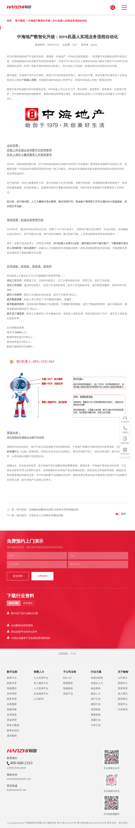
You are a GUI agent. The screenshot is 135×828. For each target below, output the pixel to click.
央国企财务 (97, 678)
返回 (120, 514)
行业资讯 (123, 709)
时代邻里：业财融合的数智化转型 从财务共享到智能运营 (48, 509)
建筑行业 (96, 704)
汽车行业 (96, 725)
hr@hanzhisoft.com (16, 790)
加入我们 (123, 693)
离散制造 (96, 714)
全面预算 (12, 704)
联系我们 (123, 699)
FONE (73, 653)
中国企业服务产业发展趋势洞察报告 (28, 637)
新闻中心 (123, 683)
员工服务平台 (41, 683)
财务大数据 (13, 725)
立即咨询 (42, 576)
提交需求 (18, 576)
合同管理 (12, 693)
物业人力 (96, 693)
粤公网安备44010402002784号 (92, 823)
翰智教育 (68, 683)
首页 (9, 20)
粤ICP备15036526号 (66, 823)
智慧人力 (39, 671)
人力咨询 (38, 699)
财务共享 (12, 683)
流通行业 (96, 720)
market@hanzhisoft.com (19, 779)
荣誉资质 (123, 688)
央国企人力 (97, 683)
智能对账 (12, 709)
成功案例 (12, 735)
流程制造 (96, 709)
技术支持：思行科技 (117, 823)
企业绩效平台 (41, 693)
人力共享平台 (41, 678)
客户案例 (20, 20)
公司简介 (123, 678)
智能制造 (68, 688)
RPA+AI (67, 678)
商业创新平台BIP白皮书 (22, 631)
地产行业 (96, 699)
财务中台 (12, 678)
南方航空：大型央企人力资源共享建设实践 (40, 515)
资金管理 (12, 720)
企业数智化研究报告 (20, 625)
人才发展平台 (41, 688)
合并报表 (12, 714)
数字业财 (12, 671)
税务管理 (12, 699)
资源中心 (123, 704)
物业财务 (96, 688)
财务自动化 (13, 730)
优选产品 (68, 693)
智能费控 (12, 688)
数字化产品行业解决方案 (22, 613)
